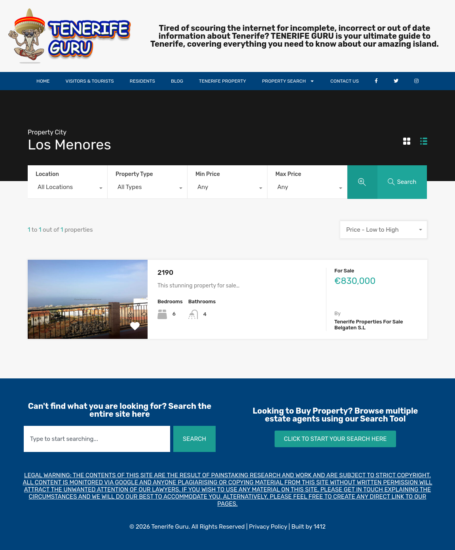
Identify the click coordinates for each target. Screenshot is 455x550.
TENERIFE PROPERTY (222, 81)
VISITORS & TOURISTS (90, 81)
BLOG (177, 81)
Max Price (288, 174)
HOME (42, 81)
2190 (165, 272)
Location (47, 174)
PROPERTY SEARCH (288, 81)
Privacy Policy (268, 526)
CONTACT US (344, 81)
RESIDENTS (142, 81)
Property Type (134, 174)
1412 (319, 526)
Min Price (207, 174)
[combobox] (67, 189)
